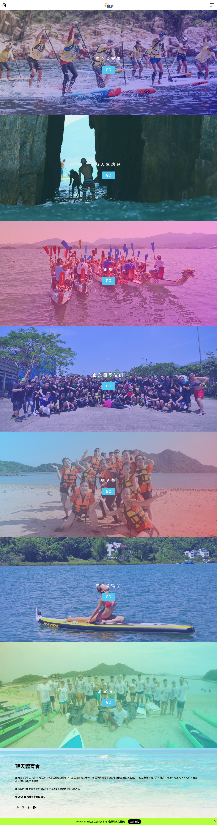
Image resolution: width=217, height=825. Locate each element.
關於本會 (31, 789)
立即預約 (134, 821)
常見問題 (64, 789)
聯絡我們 (20, 789)
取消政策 (53, 789)
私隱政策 (75, 789)
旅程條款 (42, 789)
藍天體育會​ (27, 766)
